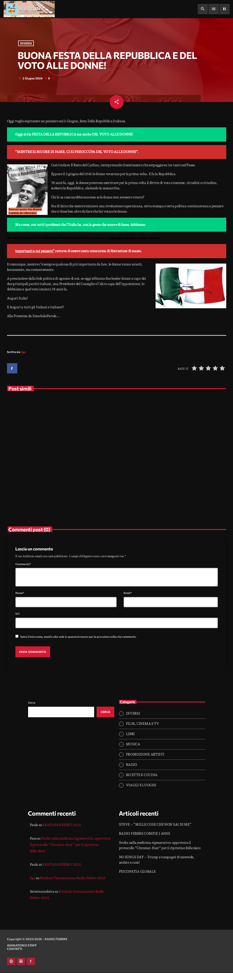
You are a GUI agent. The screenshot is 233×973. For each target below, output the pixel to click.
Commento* (23, 564)
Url (17, 614)
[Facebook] (31, 962)
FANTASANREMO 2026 (62, 825)
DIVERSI (26, 43)
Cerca (31, 703)
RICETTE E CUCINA (142, 775)
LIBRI (130, 734)
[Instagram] (21, 962)
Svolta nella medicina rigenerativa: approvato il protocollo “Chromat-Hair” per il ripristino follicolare (70, 845)
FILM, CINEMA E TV (142, 724)
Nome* (19, 593)
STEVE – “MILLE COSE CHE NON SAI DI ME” (155, 825)
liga (23, 352)
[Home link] (29, 9)
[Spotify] (11, 962)
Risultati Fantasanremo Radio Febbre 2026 (72, 878)
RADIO (131, 765)
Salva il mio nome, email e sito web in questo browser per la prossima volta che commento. (78, 637)
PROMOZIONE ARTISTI (145, 755)
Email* (128, 593)
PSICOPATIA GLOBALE (137, 872)
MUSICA (133, 744)
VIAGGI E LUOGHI (141, 785)
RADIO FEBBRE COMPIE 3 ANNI (144, 834)
